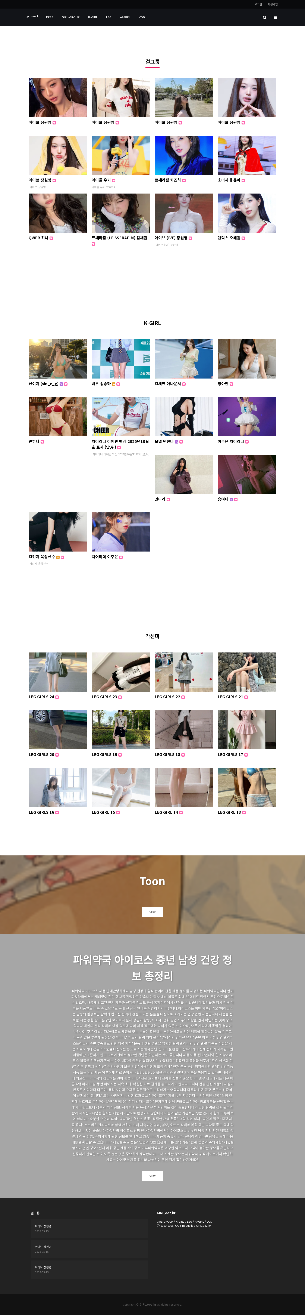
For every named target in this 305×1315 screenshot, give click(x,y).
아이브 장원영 (42, 122)
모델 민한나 (169, 441)
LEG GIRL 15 (106, 812)
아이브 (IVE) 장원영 (173, 237)
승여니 (228, 499)
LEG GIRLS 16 (44, 812)
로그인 (258, 4)
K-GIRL (93, 17)
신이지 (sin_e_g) (48, 383)
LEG (108, 17)
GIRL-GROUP (71, 17)
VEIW (152, 912)
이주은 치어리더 (233, 441)
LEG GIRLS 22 (170, 696)
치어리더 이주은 (107, 556)
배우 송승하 (106, 383)
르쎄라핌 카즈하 (170, 180)
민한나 (36, 441)
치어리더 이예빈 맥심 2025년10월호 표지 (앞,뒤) (120, 444)
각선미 (152, 636)
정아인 (225, 383)
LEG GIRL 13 (232, 812)
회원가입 (273, 4)
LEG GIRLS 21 (233, 696)
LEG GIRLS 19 (107, 754)
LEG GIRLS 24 (44, 696)
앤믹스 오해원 (231, 237)
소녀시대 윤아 (231, 180)
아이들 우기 (103, 180)
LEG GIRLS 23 (107, 696)
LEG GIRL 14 (169, 812)
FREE (49, 17)
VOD (142, 17)
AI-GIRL (125, 17)
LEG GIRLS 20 (44, 754)
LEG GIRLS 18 (170, 754)
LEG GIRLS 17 (233, 754)
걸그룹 (152, 61)
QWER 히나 (41, 237)
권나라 (162, 499)
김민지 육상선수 (46, 556)
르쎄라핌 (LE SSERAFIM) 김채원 (119, 240)
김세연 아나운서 (170, 383)
